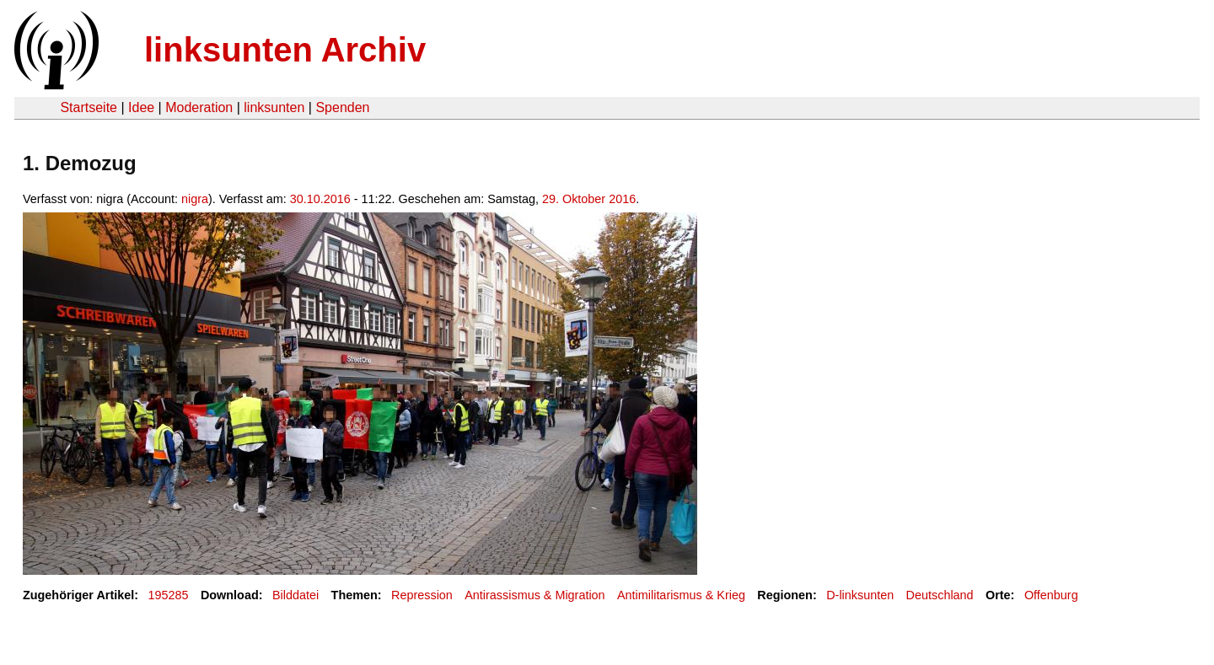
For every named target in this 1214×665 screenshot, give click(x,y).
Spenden (342, 107)
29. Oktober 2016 (589, 199)
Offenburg (1051, 595)
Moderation (199, 107)
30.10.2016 (320, 199)
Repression (422, 595)
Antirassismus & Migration (534, 595)
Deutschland (940, 595)
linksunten (274, 107)
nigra (194, 199)
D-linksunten (860, 595)
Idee (141, 107)
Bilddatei (295, 595)
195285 (168, 595)
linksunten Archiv (285, 49)
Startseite (88, 107)
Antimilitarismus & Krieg (681, 595)
